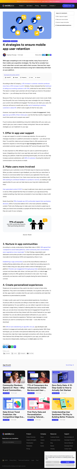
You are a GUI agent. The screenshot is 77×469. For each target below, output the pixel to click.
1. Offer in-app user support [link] (61, 16)
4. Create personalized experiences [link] (63, 25)
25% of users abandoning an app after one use (20, 327)
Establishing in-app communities (13, 261)
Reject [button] (52, 462)
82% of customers (30, 158)
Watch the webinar (55, 1)
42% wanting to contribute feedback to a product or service (21, 179)
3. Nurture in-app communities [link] (62, 22)
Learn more (45, 1)
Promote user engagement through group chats (23, 269)
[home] (8, 5)
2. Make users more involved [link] (61, 19)
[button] (21, 6)
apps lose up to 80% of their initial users (15, 115)
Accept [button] (67, 462)
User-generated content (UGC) (12, 189)
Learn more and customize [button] (60, 465)
